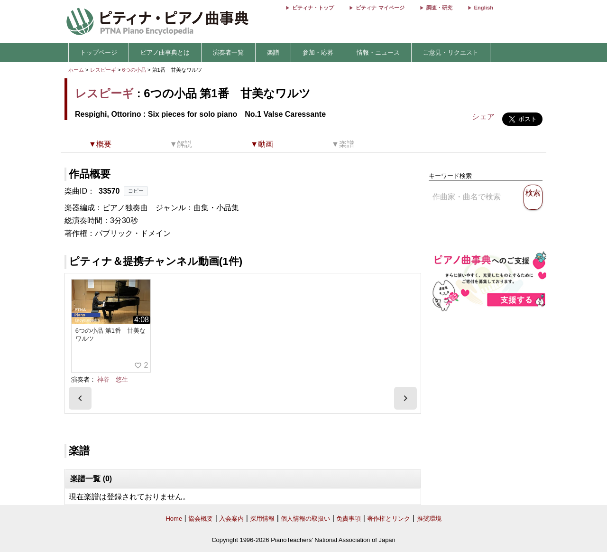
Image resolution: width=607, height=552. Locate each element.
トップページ (98, 52)
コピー (136, 191)
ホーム (76, 70)
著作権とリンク (388, 518)
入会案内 (231, 518)
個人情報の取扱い (305, 518)
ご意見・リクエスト (450, 52)
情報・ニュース (378, 52)
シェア (483, 116)
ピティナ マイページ (380, 7)
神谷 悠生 (112, 379)
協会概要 (200, 518)
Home (174, 518)
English (483, 7)
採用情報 (262, 518)
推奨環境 (429, 518)
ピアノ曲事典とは (165, 52)
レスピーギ (103, 70)
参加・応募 (318, 52)
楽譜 (273, 52)
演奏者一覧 (228, 52)
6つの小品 (134, 70)
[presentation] (80, 398)
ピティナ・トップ (313, 7)
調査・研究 (439, 7)
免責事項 (348, 518)
